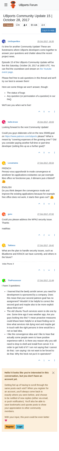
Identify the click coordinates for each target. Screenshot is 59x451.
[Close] (53, 373)
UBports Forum (28, 5)
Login (19, 427)
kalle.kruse (13, 122)
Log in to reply (48, 30)
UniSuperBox (14, 41)
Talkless (11, 245)
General (8, 25)
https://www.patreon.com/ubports (21, 136)
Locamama (13, 163)
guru (10, 214)
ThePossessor (14, 280)
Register (10, 427)
